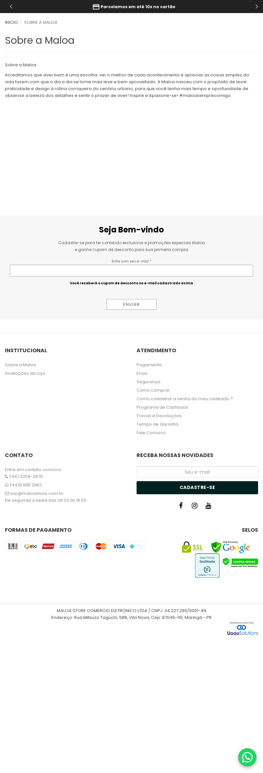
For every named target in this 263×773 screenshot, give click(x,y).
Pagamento (149, 365)
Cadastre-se (197, 487)
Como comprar (153, 390)
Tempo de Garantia (157, 424)
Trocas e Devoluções (159, 416)
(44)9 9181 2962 (23, 485)
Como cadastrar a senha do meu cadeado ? (185, 399)
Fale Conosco (151, 433)
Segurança (148, 382)
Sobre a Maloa (20, 365)
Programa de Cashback (162, 407)
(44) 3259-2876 (24, 476)
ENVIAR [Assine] (131, 304)
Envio (142, 373)
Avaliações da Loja (25, 373)
